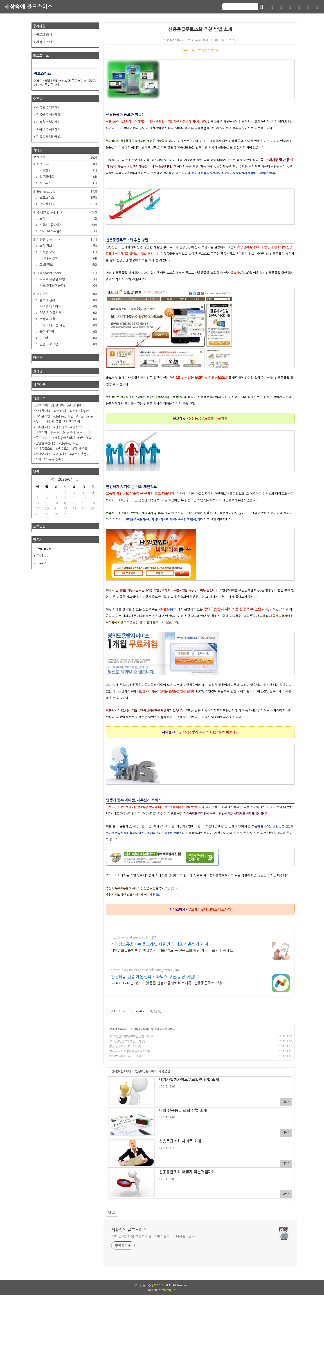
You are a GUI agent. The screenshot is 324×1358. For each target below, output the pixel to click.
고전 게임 (41, 405)
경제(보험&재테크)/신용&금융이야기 (186, 40)
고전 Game (86, 416)
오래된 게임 (43, 427)
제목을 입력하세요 (48, 107)
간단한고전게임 (45, 443)
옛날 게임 (85, 437)
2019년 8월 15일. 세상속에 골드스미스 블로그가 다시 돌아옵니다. (154, 1236)
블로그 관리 (67, 300)
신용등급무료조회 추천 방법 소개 (200, 29)
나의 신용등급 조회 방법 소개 (124, 1041)
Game (39, 421)
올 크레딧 (74, 405)
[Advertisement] (162, 1307)
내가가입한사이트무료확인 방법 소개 (128, 1036)
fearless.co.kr (66, 191)
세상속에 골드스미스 (28, 6)
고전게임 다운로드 (47, 432)
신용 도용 (63, 448)
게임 (38, 459)
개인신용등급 (80, 411)
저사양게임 (81, 448)
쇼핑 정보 (67, 246)
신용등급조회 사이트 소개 (122, 1046)
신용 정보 (61, 427)
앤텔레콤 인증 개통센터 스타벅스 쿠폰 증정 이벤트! (155, 977)
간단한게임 (72, 421)
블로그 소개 (44, 34)
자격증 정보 (67, 252)
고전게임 (61, 454)
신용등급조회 (44, 448)
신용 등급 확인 (64, 416)
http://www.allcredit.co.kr (130, 937)
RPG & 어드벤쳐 (67, 313)
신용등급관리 (54, 459)
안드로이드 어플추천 (67, 286)
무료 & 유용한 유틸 (67, 279)
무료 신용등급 (80, 454)
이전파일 (66, 294)
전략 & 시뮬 (67, 319)
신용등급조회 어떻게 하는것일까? (127, 1051)
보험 (67, 219)
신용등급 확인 (69, 443)
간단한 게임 (43, 411)
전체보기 (65, 157)
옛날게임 (58, 405)
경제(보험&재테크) (119, 1029)
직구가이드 (67, 177)
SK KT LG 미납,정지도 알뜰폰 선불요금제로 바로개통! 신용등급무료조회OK (168, 983)
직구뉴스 (67, 183)
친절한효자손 (168, 1352)
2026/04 (65, 480)
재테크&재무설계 (67, 231)
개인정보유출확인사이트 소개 (124, 1056)
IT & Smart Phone (66, 273)
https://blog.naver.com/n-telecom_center (141, 970)
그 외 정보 (67, 265)
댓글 (111, 1212)
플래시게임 (67, 332)
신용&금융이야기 (143, 1029)
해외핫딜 (67, 171)
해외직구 (66, 164)
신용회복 (78, 427)
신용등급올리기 (64, 437)
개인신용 (61, 411)
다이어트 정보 (67, 258)
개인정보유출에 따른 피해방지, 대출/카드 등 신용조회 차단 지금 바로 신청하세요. (172, 950)
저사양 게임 (43, 454)
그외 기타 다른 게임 (67, 325)
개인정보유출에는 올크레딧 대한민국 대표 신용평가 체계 (159, 944)
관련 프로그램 (67, 344)
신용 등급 (55, 421)
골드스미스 (67, 198)
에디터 (67, 338)
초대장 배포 (67, 204)
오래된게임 (42, 416)
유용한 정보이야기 (66, 239)
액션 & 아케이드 (67, 306)
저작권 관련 (44, 42)
